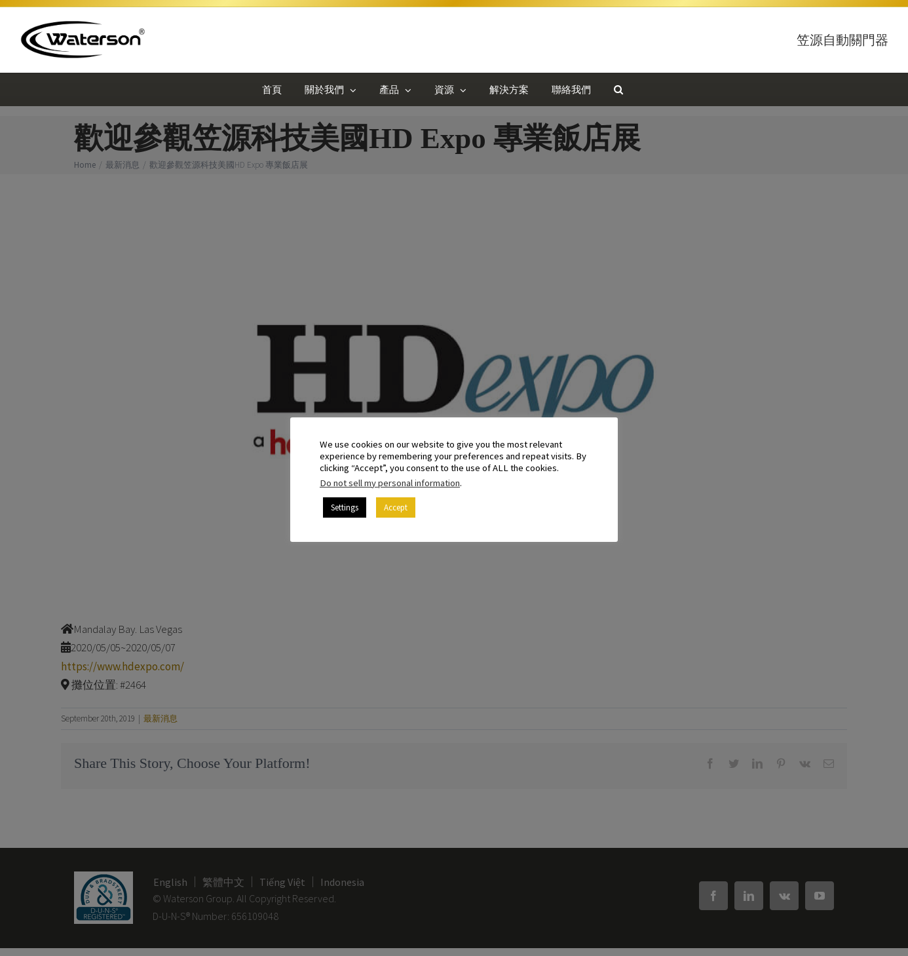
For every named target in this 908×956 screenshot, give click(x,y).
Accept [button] (395, 507)
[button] (618, 89)
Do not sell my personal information (390, 483)
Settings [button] (344, 507)
